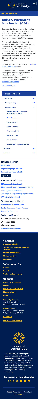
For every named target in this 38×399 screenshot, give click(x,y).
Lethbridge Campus (11, 300)
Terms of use (19, 394)
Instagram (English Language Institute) (17, 194)
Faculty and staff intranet (13, 289)
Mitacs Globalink (12, 126)
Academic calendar (10, 244)
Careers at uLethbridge (12, 282)
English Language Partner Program (14, 208)
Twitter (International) (10, 197)
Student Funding (10, 107)
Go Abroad (5, 165)
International (9, 13)
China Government (13, 118)
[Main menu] (34, 3)
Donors (6, 271)
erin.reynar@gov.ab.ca (10, 82)
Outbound (7, 148)
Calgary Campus (9, 308)
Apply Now (6, 176)
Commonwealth (12, 122)
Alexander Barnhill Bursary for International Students (17, 112)
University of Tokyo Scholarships (18, 144)
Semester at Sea (12, 135)
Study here (7, 259)
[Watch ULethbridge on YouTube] (24, 381)
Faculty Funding (10, 103)
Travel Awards (12, 140)
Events (6, 285)
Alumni (6, 267)
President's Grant (13, 131)
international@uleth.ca (11, 229)
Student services (9, 256)
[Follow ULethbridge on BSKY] (21, 381)
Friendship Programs (9, 211)
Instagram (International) (11, 190)
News (5, 295)
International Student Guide (12, 172)
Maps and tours (9, 292)
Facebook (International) (11, 184)
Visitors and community (12, 274)
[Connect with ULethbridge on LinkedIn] (28, 381)
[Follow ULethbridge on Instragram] (13, 381)
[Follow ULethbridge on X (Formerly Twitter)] (17, 381)
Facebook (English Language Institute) (17, 187)
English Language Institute (11, 169)
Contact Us (7, 317)
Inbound (6, 153)
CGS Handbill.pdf (8, 86)
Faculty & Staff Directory (12, 321)
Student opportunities (11, 253)
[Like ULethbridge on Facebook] (9, 381)
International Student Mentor (12, 205)
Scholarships (8, 98)
